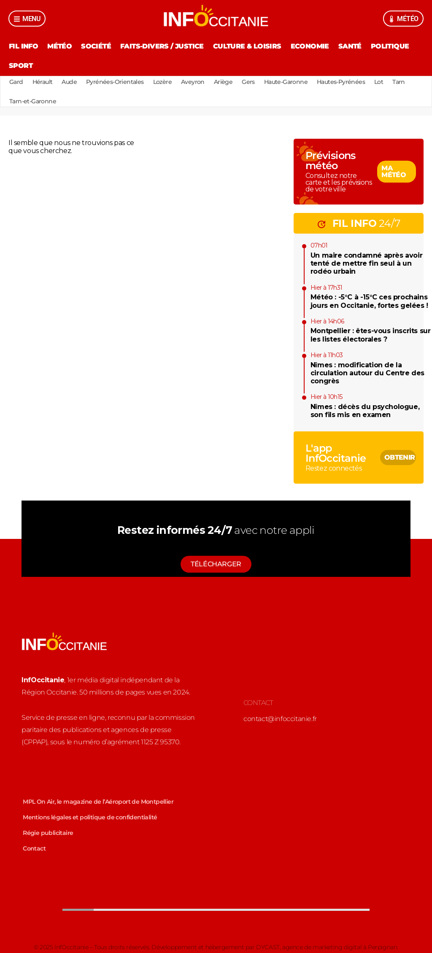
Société (96, 46)
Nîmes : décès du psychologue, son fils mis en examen (364, 411)
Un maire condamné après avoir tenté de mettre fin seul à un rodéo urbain (366, 263)
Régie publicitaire (48, 833)
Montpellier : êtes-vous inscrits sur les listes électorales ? (370, 335)
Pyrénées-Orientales (115, 82)
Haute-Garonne (286, 82)
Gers (248, 82)
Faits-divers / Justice (162, 46)
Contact (34, 848)
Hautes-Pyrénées (341, 82)
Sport (20, 66)
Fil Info (23, 46)
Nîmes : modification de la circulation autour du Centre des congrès (367, 373)
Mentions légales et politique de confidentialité (90, 817)
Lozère (162, 82)
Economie (310, 46)
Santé (350, 46)
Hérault (42, 82)
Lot (378, 82)
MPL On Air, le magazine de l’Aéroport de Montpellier (98, 801)
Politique (390, 46)
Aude (69, 82)
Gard (16, 82)
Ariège (223, 82)
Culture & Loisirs (247, 46)
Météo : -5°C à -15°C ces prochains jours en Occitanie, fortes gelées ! (369, 301)
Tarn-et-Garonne (32, 101)
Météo (59, 46)
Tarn (398, 82)
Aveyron (193, 82)
